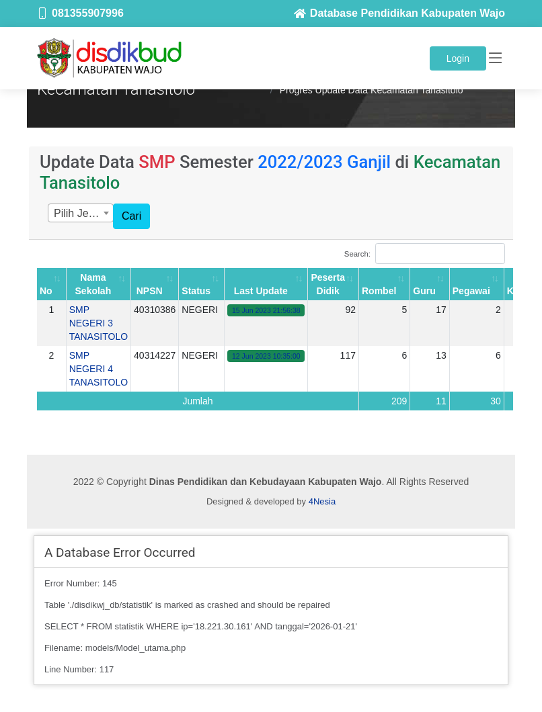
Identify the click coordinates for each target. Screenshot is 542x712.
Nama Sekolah (93, 284)
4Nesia (322, 501)
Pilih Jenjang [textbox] (83, 213)
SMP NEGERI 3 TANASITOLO (98, 323)
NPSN (150, 290)
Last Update (261, 290)
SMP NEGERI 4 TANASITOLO (98, 369)
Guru (424, 290)
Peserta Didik (328, 284)
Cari (131, 216)
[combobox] (81, 213)
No (46, 290)
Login (458, 58)
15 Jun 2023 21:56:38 (266, 310)
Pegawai (471, 290)
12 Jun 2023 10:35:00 (266, 356)
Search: (424, 253)
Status (196, 290)
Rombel (379, 290)
